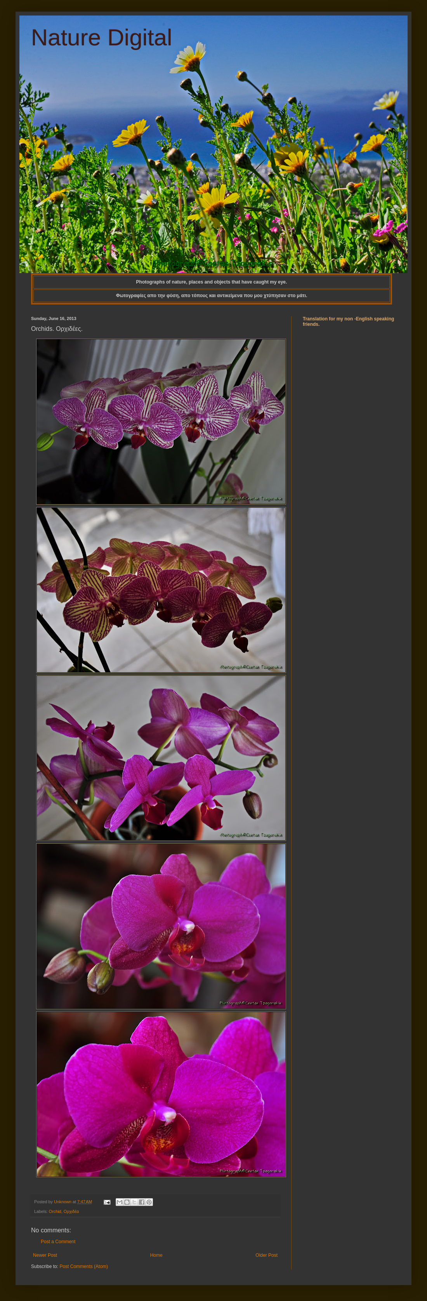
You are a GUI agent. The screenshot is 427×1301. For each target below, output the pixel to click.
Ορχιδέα (71, 1211)
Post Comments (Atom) (83, 1266)
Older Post (266, 1255)
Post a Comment (58, 1241)
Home (156, 1255)
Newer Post (45, 1255)
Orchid (55, 1211)
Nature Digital (101, 37)
